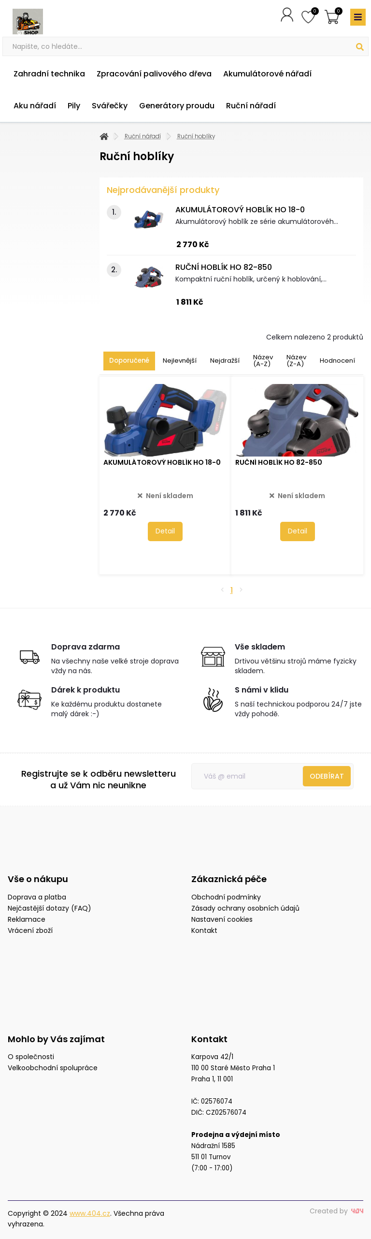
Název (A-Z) (263, 361)
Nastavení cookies (222, 919)
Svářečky (110, 105)
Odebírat (327, 776)
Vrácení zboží (30, 930)
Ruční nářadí (251, 105)
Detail (165, 531)
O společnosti (31, 1057)
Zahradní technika (49, 73)
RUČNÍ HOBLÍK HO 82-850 (223, 267)
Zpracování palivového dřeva (154, 73)
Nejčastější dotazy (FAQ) (49, 908)
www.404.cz (90, 1213)
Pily (74, 105)
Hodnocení (337, 360)
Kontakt (204, 930)
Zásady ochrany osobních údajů (245, 908)
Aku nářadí (35, 105)
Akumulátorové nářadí (267, 73)
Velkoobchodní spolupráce (53, 1068)
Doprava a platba (37, 897)
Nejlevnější (180, 360)
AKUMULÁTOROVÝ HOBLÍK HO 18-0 (240, 209)
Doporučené (129, 360)
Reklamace (26, 919)
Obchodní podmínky (226, 897)
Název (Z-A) (296, 361)
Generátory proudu (176, 105)
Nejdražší (225, 360)
